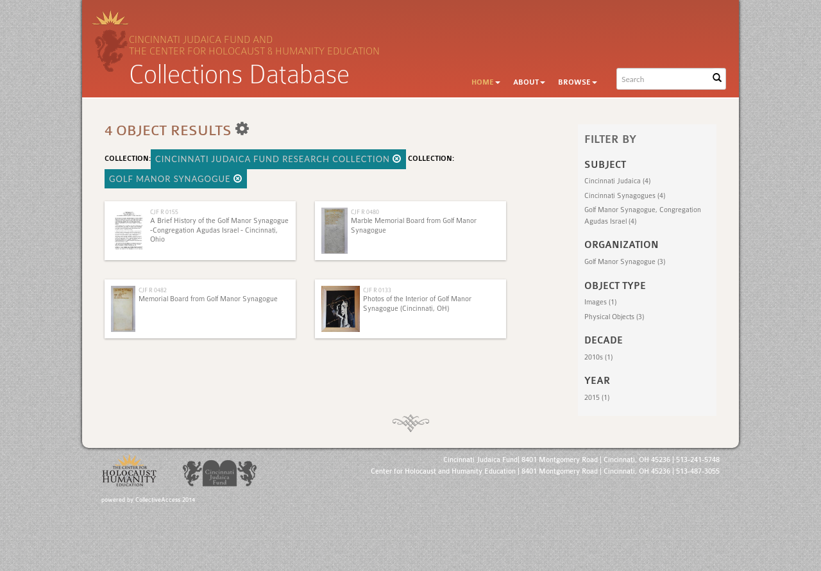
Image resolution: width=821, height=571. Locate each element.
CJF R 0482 (153, 290)
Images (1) (600, 302)
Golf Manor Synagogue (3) (624, 262)
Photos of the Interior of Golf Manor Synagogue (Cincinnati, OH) (417, 303)
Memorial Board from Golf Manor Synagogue (208, 299)
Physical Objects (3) (614, 317)
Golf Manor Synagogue (175, 179)
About (529, 82)
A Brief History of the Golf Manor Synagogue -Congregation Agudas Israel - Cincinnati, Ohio (219, 230)
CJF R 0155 (164, 211)
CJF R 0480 (365, 211)
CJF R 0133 (377, 290)
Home (485, 82)
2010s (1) (598, 357)
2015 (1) (596, 397)
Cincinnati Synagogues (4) (624, 196)
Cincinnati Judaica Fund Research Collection (278, 159)
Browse (577, 82)
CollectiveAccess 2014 (165, 500)
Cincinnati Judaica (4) (617, 181)
